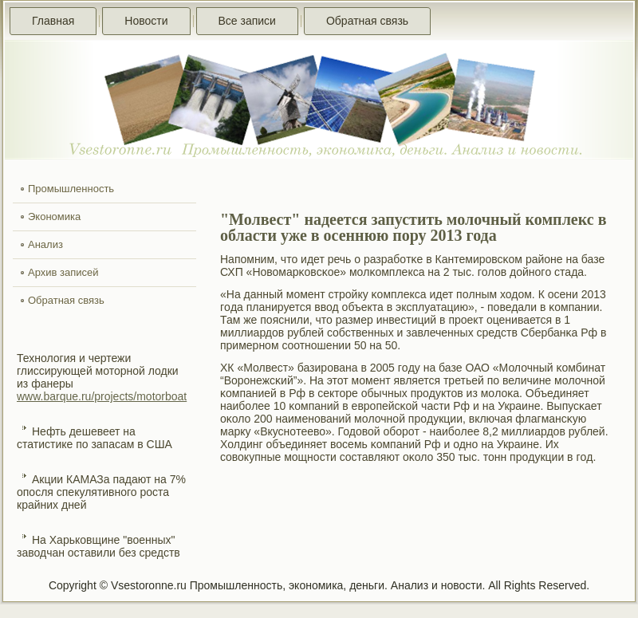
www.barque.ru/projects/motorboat (102, 396)
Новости (145, 20)
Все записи (247, 20)
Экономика (54, 216)
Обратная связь (367, 20)
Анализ (45, 244)
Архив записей (63, 272)
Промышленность (71, 189)
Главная (53, 20)
